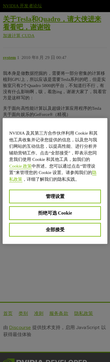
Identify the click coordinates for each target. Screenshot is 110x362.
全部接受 (55, 229)
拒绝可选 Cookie (55, 212)
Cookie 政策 (20, 165)
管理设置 (55, 196)
